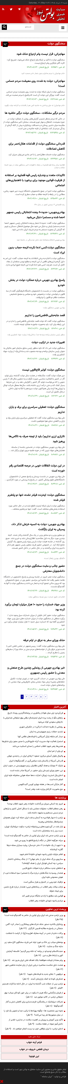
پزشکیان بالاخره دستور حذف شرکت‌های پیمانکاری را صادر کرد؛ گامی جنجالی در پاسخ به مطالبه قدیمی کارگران (34, 926)
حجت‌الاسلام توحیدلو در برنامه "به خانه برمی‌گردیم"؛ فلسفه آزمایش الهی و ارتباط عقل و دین (34, 953)
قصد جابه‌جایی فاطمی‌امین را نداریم (45, 315)
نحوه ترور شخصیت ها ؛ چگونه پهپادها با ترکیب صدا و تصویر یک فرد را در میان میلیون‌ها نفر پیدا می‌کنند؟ (33, 1013)
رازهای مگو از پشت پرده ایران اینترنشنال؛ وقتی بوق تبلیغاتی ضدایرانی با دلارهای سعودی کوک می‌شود (33, 720)
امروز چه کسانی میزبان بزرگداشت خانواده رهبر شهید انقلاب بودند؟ (35, 803)
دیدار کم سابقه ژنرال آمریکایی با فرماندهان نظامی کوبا (40, 736)
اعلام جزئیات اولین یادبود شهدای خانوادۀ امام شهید (41, 854)
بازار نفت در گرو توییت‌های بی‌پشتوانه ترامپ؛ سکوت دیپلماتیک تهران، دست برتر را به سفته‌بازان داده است (33, 828)
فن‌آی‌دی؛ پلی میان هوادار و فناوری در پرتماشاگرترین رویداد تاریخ (39, 35)
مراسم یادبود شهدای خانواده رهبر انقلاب (46, 900)
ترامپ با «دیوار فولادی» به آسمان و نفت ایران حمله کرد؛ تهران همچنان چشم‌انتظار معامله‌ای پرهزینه (33, 819)
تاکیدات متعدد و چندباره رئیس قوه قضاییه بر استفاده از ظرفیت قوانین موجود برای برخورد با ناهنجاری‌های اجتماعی (35, 180)
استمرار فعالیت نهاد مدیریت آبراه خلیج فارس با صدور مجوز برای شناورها (32, 741)
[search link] (4, 27)
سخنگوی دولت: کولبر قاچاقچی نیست (43, 370)
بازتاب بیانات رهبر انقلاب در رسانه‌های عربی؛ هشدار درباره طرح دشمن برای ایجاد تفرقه (33, 889)
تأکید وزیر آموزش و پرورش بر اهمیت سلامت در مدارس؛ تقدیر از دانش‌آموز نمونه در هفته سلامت (36, 1022)
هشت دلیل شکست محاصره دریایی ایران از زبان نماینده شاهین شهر (33, 967)
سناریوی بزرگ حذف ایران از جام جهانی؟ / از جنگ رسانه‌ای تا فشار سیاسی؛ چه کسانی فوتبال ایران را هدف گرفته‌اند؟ (35, 861)
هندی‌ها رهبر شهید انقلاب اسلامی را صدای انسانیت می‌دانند (38, 746)
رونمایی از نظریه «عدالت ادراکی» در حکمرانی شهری (41, 726)
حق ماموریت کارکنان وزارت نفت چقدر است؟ (44, 789)
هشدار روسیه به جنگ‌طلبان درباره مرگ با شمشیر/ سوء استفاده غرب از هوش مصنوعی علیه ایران (33, 875)
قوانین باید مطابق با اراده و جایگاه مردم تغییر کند (42, 896)
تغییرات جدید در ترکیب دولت (48, 342)
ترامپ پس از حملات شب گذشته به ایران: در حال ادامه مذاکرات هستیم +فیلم (32, 986)
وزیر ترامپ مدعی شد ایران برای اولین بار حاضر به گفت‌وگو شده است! (33, 835)
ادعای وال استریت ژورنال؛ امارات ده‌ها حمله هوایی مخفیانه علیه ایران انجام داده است (33, 777)
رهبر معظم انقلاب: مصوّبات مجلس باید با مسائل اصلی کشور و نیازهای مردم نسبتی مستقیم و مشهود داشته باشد (33, 810)
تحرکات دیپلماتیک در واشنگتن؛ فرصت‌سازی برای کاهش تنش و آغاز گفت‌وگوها (34, 1004)
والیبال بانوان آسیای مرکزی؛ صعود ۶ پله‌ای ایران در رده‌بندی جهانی (35, 756)
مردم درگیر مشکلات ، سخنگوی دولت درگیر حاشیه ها (35, 113)
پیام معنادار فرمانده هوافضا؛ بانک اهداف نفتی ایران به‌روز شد (33, 960)
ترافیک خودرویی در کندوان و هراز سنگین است (43, 882)
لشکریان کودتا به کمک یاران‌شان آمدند (43, 979)
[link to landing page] (50, 14)
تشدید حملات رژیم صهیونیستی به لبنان (46, 731)
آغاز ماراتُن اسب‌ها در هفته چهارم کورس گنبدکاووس (40, 784)
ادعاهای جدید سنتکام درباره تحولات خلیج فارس (42, 868)
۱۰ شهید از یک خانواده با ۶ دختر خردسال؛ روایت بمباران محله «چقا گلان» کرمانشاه (35, 847)
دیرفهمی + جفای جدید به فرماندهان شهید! (41, 974)
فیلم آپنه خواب (34, 1042)
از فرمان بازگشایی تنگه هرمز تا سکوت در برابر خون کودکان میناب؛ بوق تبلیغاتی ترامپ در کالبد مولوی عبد (33, 995)
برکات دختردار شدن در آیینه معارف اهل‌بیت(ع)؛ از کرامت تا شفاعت (34, 935)
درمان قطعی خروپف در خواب (34, 1049)
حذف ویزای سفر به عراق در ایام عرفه (44, 640)
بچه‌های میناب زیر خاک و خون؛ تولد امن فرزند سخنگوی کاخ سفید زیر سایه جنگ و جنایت (33, 944)
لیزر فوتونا (34, 1056)
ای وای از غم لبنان (55, 751)
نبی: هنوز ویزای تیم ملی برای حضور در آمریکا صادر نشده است (36, 770)
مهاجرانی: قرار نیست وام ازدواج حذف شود (41, 54)
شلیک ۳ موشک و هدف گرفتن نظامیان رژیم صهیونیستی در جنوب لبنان (33, 765)
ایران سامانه (47, 1076)
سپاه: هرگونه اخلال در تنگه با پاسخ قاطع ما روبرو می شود (39, 840)
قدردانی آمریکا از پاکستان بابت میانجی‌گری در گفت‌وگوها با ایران (36, 760)
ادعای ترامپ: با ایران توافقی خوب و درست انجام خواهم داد (34, 1028)
